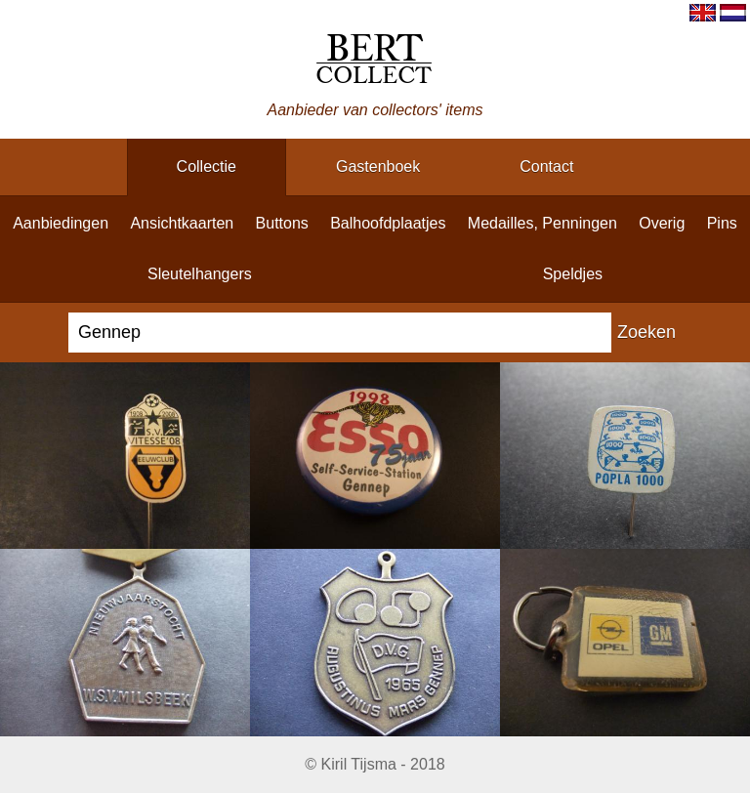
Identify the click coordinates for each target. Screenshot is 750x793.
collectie (206, 166)
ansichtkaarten (181, 223)
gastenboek (378, 166)
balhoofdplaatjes (387, 223)
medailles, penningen (542, 223)
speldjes (573, 274)
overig (662, 223)
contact (546, 166)
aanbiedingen (60, 223)
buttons (282, 223)
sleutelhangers (199, 274)
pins (722, 223)
